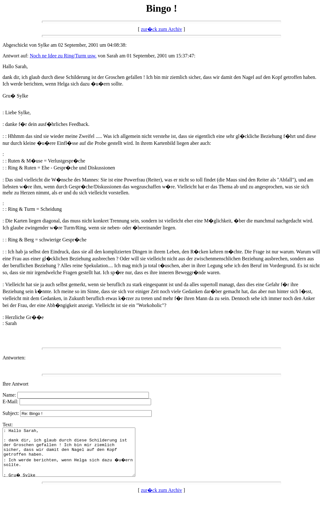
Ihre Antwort (15, 384)
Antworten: (14, 357)
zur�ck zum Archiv (161, 29)
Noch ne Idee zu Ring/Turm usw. (63, 55)
